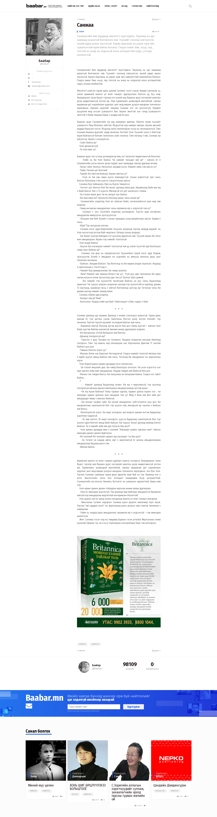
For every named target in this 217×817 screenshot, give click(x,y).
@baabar (44, 64)
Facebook (34, 82)
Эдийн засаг (94, 6)
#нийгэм (82, 644)
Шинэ (32, 96)
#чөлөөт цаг (160, 791)
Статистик (137, 6)
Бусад (124, 6)
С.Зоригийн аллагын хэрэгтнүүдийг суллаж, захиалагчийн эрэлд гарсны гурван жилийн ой (128, 792)
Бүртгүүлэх (133, 706)
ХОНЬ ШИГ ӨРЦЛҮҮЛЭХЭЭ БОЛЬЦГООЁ (88, 787)
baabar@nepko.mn (39, 86)
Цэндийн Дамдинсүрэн (169, 785)
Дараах (156, 19)
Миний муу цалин (41, 785)
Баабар (81, 32)
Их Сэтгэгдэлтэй (37, 104)
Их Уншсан (35, 100)
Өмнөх (81, 19)
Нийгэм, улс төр (75, 6)
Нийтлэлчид (152, 6)
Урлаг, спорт (111, 6)
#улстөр (75, 794)
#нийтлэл (95, 644)
